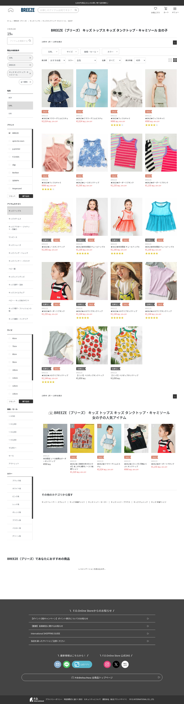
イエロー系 (15, 528)
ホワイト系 (15, 488)
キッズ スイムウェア (16, 292)
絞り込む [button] (25, 196)
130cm (15, 393)
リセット (12, 196)
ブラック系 (15, 480)
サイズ (70, 51)
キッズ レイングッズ (17, 276)
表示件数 (128, 60)
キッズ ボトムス (15, 218)
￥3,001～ (12, 447)
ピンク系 (14, 496)
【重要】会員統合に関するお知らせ (47, 626)
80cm (14, 354)
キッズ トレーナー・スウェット (54, 502)
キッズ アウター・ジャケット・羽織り (19, 227)
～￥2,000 (12, 432)
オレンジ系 (15, 512)
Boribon (15, 172)
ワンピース (13, 237)
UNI (10, 113)
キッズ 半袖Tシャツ (158, 502)
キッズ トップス (35, 21)
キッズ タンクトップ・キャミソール (54, 21)
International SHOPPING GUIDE (45, 633)
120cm (15, 386)
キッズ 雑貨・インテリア (18, 319)
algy (14, 164)
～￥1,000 (12, 424)
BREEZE (15, 133)
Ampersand (17, 188)
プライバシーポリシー (53, 699)
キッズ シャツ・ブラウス (120, 502)
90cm (14, 362)
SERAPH (15, 180)
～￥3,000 (12, 440)
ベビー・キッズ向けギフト (19, 300)
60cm (14, 338)
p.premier (16, 149)
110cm (15, 378)
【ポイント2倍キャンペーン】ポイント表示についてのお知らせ (59, 618)
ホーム (9, 21)
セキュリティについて (92, 699)
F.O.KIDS (15, 156)
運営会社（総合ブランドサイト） (115, 699)
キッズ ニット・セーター (98, 502)
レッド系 (14, 504)
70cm (14, 346)
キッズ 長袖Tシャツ (77, 502)
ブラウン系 (15, 520)
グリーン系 (15, 536)
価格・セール (90, 51)
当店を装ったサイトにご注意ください (48, 641)
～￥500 (12, 416)
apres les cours (18, 141)
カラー (111, 51)
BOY (10, 97)
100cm (15, 370)
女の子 (70, 21)
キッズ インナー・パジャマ (19, 261)
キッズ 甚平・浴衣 (16, 284)
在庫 (103, 60)
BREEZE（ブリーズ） (21, 21)
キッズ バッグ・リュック (18, 253)
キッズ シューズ (15, 245)
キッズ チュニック (141, 502)
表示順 (44, 60)
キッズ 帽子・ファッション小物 (20, 309)
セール (11, 455)
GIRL (10, 105)
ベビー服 (12, 268)
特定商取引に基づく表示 (73, 699)
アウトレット (14, 463)
